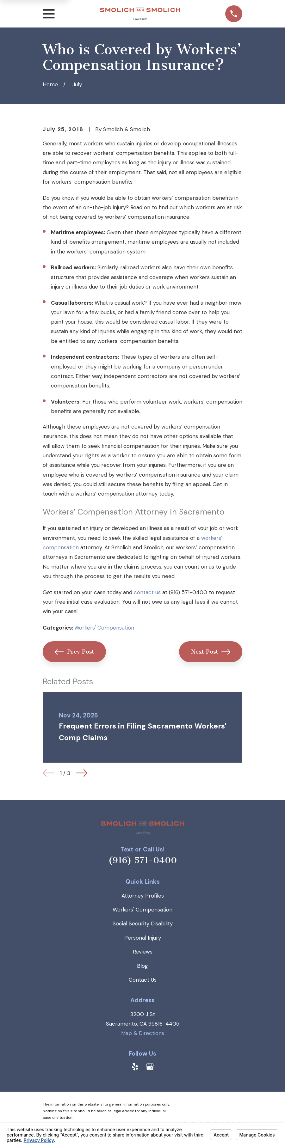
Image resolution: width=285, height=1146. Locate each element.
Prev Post (74, 651)
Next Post (211, 651)
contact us (147, 592)
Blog (142, 965)
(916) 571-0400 (142, 860)
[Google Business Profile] (150, 1066)
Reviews (142, 951)
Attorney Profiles (142, 895)
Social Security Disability (143, 923)
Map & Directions (142, 1033)
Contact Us (143, 979)
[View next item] (81, 773)
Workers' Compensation (104, 627)
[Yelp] (135, 1066)
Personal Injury (142, 937)
